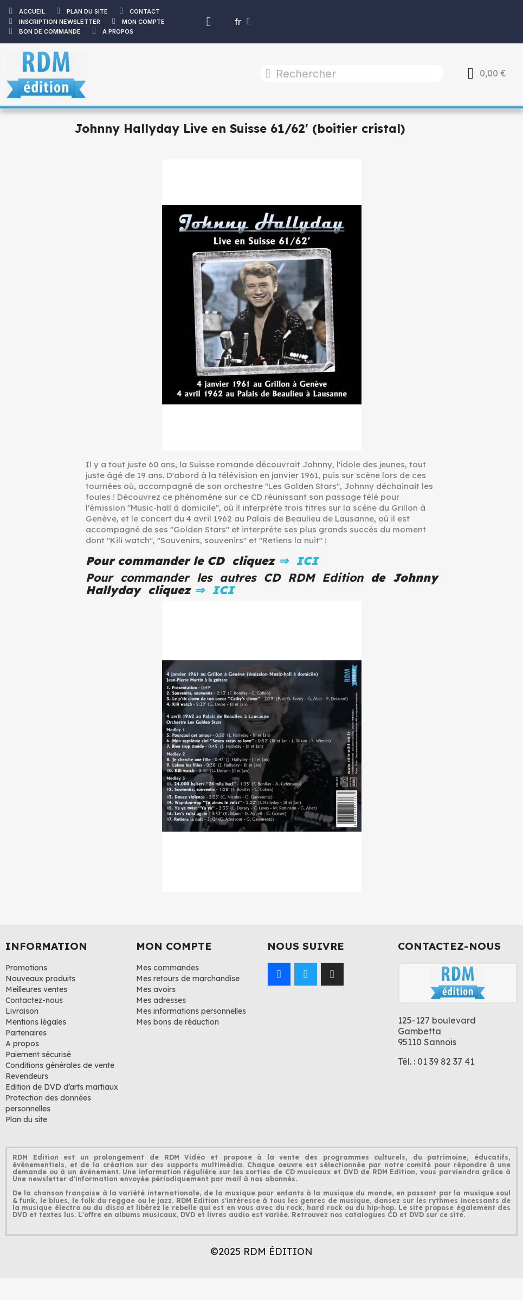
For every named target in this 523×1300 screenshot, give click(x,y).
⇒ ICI (296, 561)
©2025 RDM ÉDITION (261, 1251)
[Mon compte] (209, 21)
